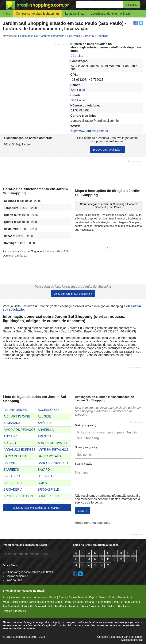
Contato (101, 636)
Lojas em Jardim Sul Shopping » (73, 293)
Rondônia (60, 606)
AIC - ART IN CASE (17, 416)
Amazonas (40, 597)
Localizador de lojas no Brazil (110, 13)
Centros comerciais (17, 576)
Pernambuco (103, 601)
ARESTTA (45, 436)
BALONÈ (10, 463)
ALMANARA (12, 423)
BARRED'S (11, 469)
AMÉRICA (45, 423)
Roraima (73, 606)
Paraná (89, 601)
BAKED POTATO (49, 456)
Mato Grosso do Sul (32, 601)
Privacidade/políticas (131, 639)
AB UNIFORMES (15, 409)
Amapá (27, 597)
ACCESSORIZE (49, 409)
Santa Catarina (90, 606)
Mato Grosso (10, 601)
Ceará (62, 597)
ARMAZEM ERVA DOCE (54, 443)
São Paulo (78, 90)
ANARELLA (46, 429)
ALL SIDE (44, 416)
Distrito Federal (78, 597)
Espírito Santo (97, 597)
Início (6, 13)
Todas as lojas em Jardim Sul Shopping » (37, 507)
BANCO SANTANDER (53, 463)
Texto (85, 425)
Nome (86, 447)
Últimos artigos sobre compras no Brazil (29, 572)
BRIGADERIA (13, 489)
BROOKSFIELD (49, 489)
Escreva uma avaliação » (107, 149)
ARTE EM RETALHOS (53, 449)
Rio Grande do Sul (41, 606)
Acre (5, 597)
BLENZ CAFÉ (47, 476)
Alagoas (16, 597)
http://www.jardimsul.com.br (89, 131)
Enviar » (82, 510)
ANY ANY (10, 436)
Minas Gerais (54, 601)
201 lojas (77, 55)
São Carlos (108, 606)
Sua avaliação (83, 463)
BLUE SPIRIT (13, 483)
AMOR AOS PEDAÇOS (20, 429)
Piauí (117, 601)
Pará (68, 601)
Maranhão (124, 597)
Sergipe (7, 610)
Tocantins (20, 610)
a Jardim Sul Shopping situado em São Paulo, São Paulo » (109, 206)
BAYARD (44, 469)
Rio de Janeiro (131, 601)
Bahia (52, 597)
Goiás (112, 597)
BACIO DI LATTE (15, 456)
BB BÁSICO (12, 476)
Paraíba (78, 601)
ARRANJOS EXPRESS (19, 449)
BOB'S (42, 483)
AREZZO (10, 443)
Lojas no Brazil (75, 13)
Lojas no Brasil (14, 580)
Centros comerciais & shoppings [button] (37, 13)
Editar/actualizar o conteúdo (125, 636)
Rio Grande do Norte (15, 606)
